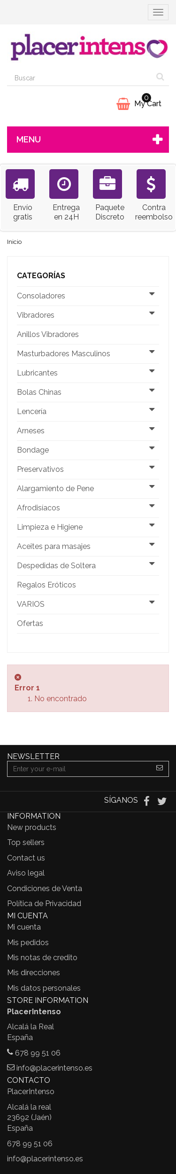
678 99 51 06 (38, 1053)
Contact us (26, 857)
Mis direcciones (33, 972)
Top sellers (26, 842)
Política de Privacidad (44, 903)
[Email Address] (79, 769)
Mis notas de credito (42, 957)
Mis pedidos (28, 942)
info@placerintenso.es (54, 1068)
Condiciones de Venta (44, 888)
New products (31, 827)
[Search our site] (79, 78)
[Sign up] (160, 769)
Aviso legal (26, 873)
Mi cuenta (24, 927)
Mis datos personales (44, 988)
